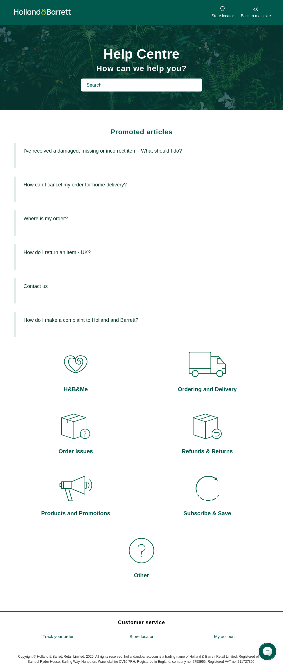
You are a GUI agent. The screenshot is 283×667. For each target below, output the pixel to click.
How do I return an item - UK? (57, 252)
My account (225, 636)
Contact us (35, 286)
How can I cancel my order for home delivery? (75, 185)
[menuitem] (58, 636)
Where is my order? (45, 218)
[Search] (141, 84)
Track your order (58, 636)
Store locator (223, 16)
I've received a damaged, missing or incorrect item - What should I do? (102, 151)
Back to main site (256, 16)
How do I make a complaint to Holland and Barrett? (80, 320)
